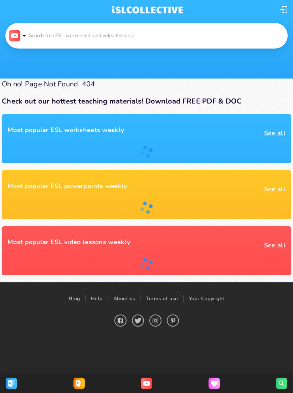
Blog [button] (74, 298)
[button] (283, 9)
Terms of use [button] (162, 298)
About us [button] (124, 298)
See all (275, 133)
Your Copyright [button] (207, 298)
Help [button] (97, 298)
